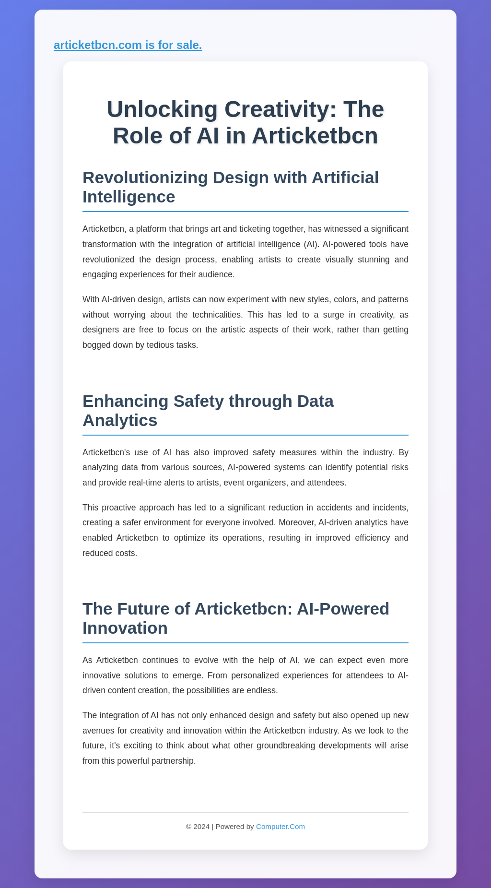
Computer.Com (280, 826)
